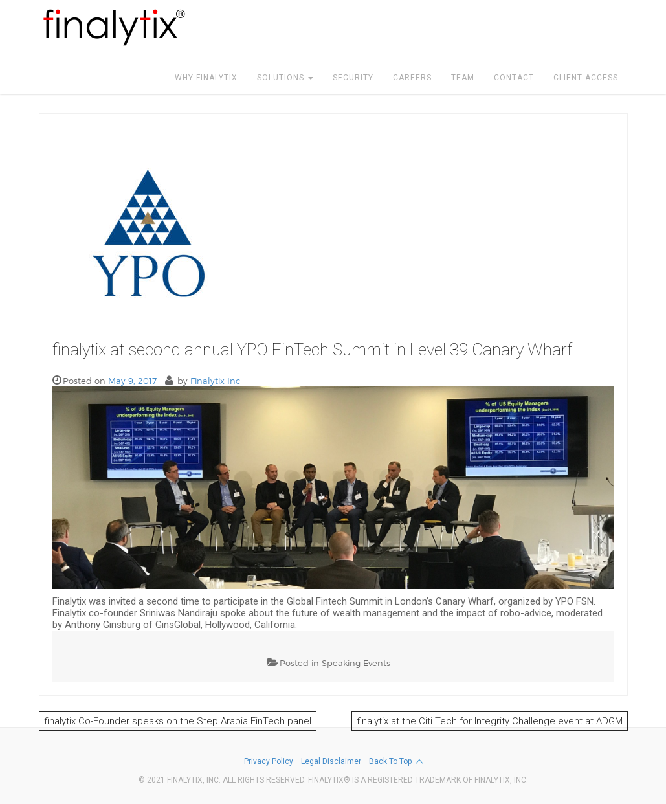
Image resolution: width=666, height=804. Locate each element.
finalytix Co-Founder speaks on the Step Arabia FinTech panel (177, 721)
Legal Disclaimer (331, 761)
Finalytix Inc (215, 380)
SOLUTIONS (285, 77)
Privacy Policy (268, 761)
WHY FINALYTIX (206, 77)
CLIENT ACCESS (585, 77)
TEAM (462, 77)
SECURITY (353, 77)
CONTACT (514, 77)
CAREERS (412, 77)
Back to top (397, 761)
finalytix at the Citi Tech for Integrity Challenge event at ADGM (490, 721)
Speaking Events (356, 663)
